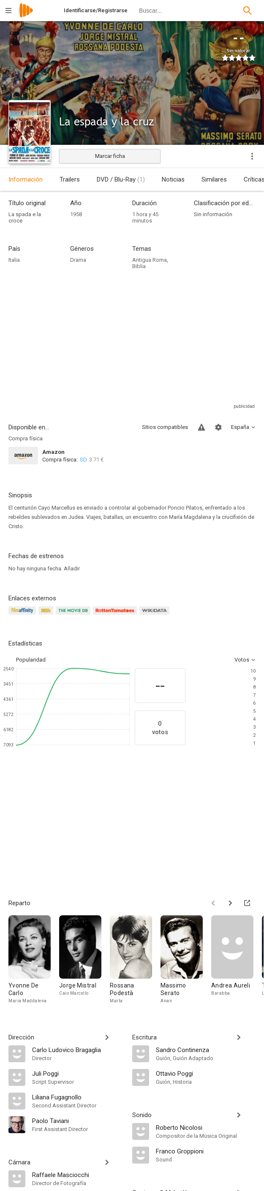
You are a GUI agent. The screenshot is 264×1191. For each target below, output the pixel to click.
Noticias (173, 179)
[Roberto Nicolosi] (206, 1127)
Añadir (72, 568)
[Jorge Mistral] (84, 959)
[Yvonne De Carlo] (33, 959)
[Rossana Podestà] (135, 959)
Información (25, 179)
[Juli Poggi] (78, 1073)
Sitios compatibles (165, 427)
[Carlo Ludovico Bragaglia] (78, 1049)
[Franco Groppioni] (206, 1151)
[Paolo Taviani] (78, 1120)
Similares (214, 179)
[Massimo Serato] (186, 959)
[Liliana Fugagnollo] (78, 1097)
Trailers (70, 179)
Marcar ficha (110, 156)
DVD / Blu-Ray (121, 179)
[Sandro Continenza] (206, 1049)
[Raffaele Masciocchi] (78, 1174)
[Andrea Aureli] (236, 959)
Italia (14, 260)
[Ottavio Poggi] (206, 1073)
